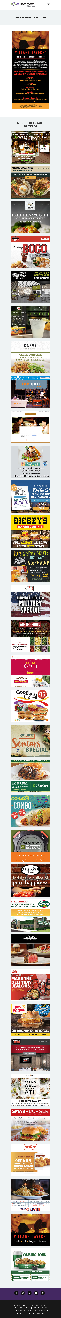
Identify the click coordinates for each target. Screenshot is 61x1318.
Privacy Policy (39, 1308)
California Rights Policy (23, 1310)
